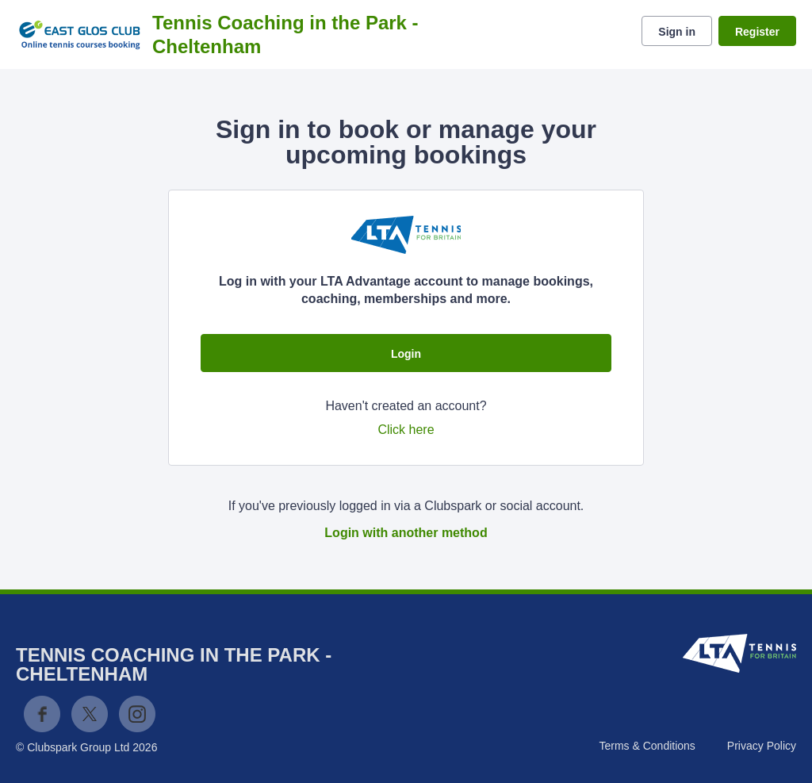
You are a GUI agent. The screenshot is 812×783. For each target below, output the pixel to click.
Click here (405, 429)
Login (406, 353)
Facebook (42, 714)
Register (757, 31)
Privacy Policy (761, 745)
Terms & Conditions (647, 745)
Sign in (676, 31)
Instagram (137, 714)
